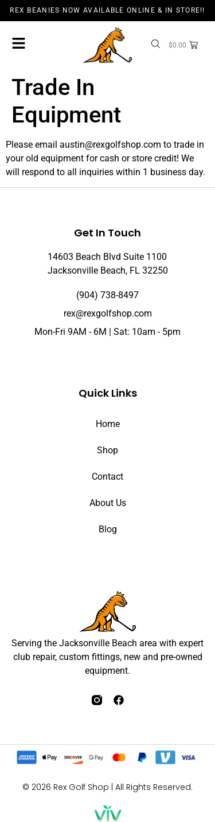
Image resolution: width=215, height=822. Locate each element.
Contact (107, 476)
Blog (108, 529)
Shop (107, 450)
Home (108, 423)
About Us (107, 502)
